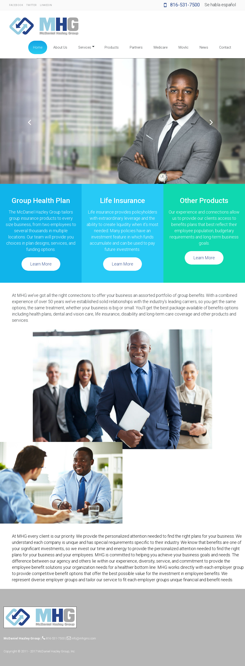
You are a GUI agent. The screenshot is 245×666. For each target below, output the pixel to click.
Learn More (41, 263)
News (204, 47)
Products (112, 47)
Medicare (160, 47)
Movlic (183, 47)
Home (37, 47)
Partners (136, 47)
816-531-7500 (182, 5)
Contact (225, 47)
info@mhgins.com (81, 638)
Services (84, 47)
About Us (60, 47)
